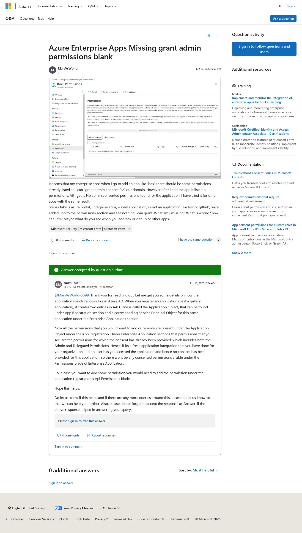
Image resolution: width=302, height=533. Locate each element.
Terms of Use (123, 519)
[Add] (209, 35)
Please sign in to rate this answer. (82, 421)
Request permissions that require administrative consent (255, 199)
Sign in (292, 6)
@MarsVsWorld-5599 (72, 295)
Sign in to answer (61, 483)
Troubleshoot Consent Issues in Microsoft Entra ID (261, 175)
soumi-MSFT (73, 282)
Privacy (100, 519)
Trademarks (178, 519)
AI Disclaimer (14, 519)
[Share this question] (217, 35)
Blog (62, 519)
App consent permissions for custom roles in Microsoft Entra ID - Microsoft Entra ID (264, 227)
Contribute (82, 519)
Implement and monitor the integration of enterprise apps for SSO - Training (262, 100)
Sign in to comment (63, 253)
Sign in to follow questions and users (264, 49)
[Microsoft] (8, 6)
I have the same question (196, 239)
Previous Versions (41, 519)
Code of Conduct (149, 519)
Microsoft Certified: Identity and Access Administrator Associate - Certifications (260, 131)
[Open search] (280, 6)
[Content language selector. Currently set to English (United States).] (26, 508)
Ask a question (283, 18)
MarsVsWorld (67, 68)
